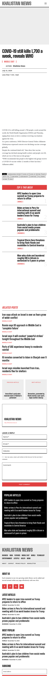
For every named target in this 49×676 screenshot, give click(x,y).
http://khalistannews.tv (10, 405)
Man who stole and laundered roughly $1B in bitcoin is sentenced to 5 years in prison (31, 240)
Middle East (7, 303)
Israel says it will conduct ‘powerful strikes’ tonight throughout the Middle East (22, 320)
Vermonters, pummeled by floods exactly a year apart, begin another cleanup (36, 378)
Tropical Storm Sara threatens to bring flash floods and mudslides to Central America (31, 225)
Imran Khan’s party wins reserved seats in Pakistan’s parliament (13, 378)
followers (41, 158)
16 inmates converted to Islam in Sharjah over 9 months (24, 341)
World (20, 184)
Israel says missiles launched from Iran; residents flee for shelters (20, 352)
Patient (5, 161)
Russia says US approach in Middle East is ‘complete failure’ (21, 309)
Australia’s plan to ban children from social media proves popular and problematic (31, 210)
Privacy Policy (22, 665)
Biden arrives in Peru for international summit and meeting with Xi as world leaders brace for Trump (29, 194)
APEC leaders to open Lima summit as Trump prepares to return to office (30, 178)
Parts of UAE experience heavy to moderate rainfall (22, 330)
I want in (24, 660)
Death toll (6, 158)
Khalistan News (19, 66)
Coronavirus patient (14, 156)
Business (21, 215)
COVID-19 (25, 156)
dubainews (15, 158)
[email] (24, 653)
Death (44, 156)
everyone (33, 158)
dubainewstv (24, 158)
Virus (11, 161)
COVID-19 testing (35, 156)
